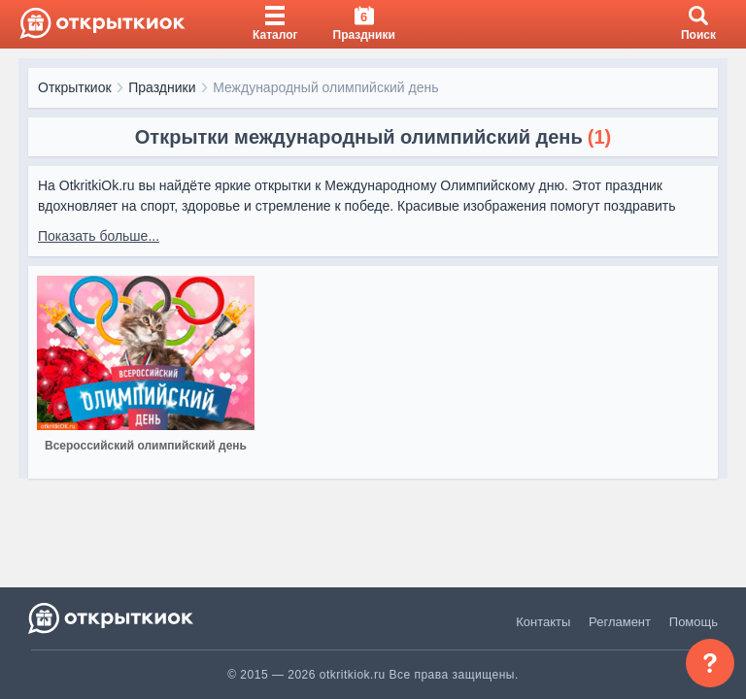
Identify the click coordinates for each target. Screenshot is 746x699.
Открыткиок (75, 87)
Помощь (693, 622)
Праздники (161, 87)
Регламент (620, 622)
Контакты (543, 622)
